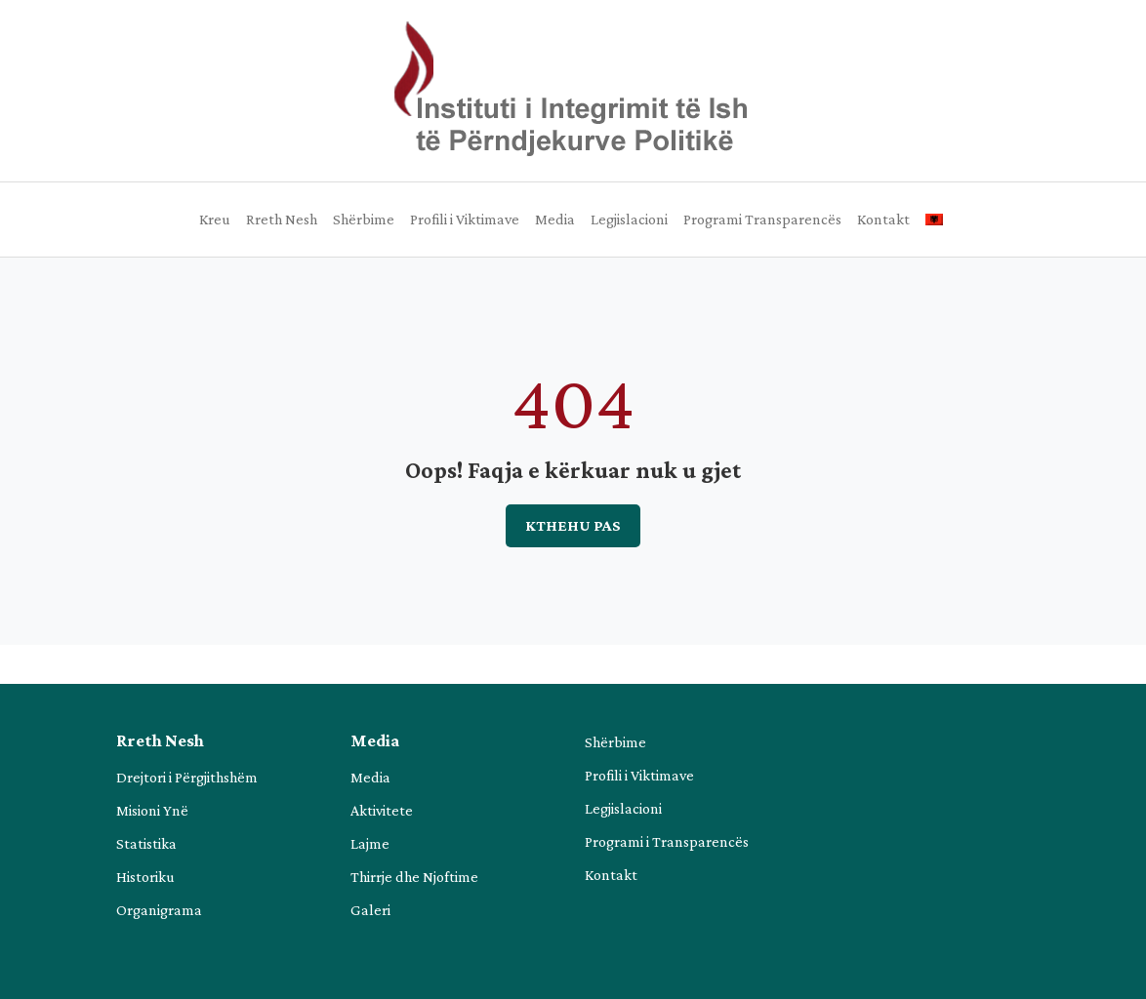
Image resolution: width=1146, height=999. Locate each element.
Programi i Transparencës (667, 841)
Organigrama (159, 909)
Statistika (146, 843)
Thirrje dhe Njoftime (414, 876)
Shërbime (363, 219)
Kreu (214, 219)
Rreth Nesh (281, 219)
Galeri (370, 909)
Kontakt (883, 219)
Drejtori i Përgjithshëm (187, 777)
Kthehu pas (573, 525)
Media (555, 219)
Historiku (145, 876)
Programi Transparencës (762, 219)
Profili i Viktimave (464, 219)
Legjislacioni (629, 219)
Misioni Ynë (152, 810)
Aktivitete (381, 810)
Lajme (369, 843)
